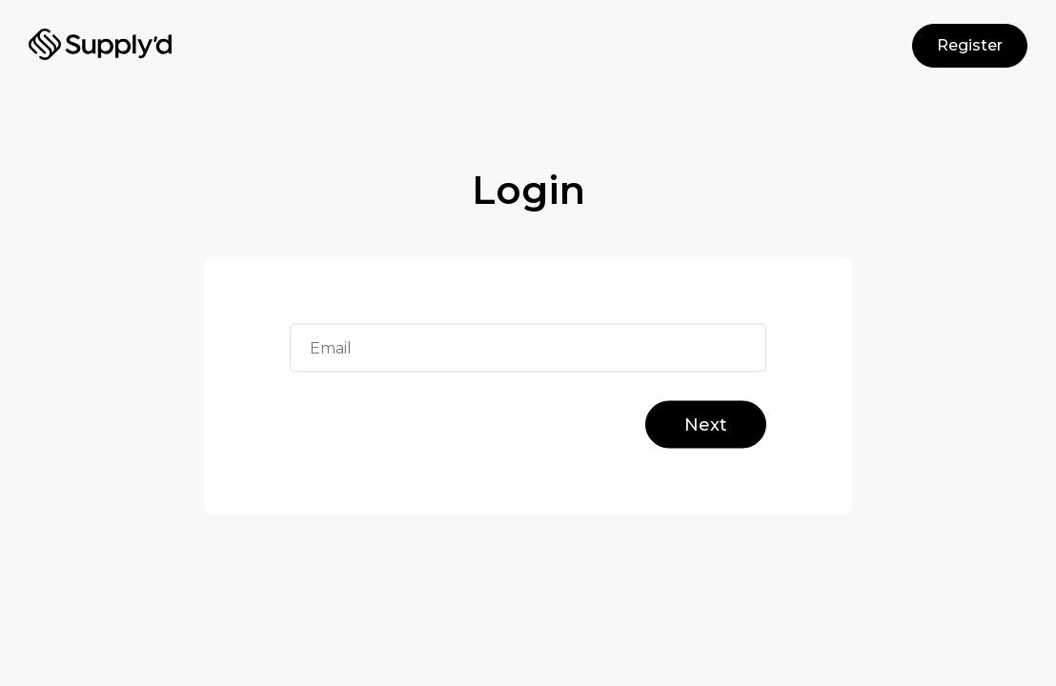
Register (970, 45)
